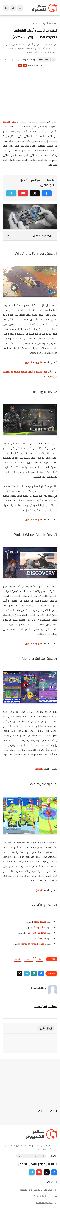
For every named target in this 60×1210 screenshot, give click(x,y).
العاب (35, 23)
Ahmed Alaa (43, 59)
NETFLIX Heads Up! (36, 933)
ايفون (17, 959)
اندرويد (28, 959)
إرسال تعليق (46, 1028)
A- (20, 65)
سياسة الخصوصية (46, 1203)
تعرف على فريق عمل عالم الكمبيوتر (38, 1190)
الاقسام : (53, 1156)
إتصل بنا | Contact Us (45, 1196)
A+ (25, 65)
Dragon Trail (40, 927)
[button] (41, 973)
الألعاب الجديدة (10, 122)
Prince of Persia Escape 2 (33, 944)
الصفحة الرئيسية (50, 23)
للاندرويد (38, 362)
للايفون (28, 362)
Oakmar (41, 938)
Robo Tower (40, 922)
